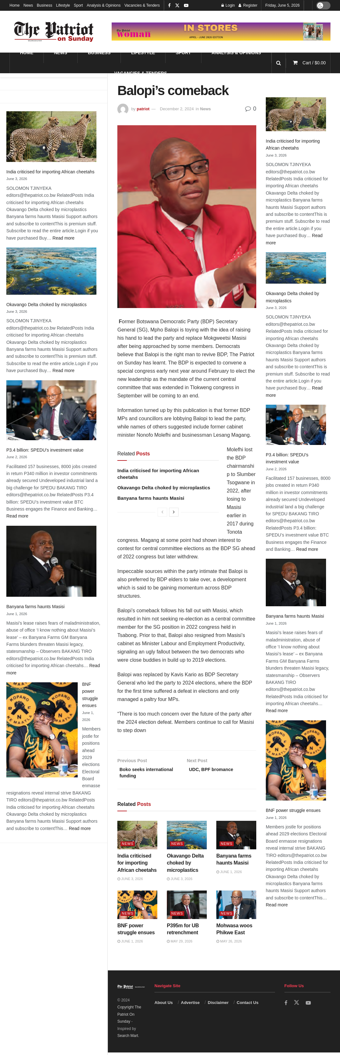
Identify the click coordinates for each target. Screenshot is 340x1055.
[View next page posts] (174, 512)
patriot (143, 108)
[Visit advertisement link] (221, 32)
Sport (78, 5)
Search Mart (127, 1038)
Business (44, 5)
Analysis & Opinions (104, 5)
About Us (163, 1005)
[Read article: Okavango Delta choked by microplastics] (187, 837)
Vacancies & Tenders (142, 5)
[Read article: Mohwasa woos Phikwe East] (236, 907)
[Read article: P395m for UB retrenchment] (187, 907)
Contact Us (247, 1005)
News (28, 5)
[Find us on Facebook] (286, 1005)
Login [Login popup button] (228, 5)
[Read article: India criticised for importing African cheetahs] (137, 837)
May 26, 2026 (229, 944)
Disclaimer (218, 1005)
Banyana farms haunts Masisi (35, 606)
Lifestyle (63, 5)
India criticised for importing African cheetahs (50, 171)
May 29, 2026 (180, 944)
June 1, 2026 (229, 874)
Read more (64, 238)
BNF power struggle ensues (293, 810)
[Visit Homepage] (54, 32)
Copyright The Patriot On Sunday (129, 1016)
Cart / (314, 62)
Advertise (190, 1005)
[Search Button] (278, 63)
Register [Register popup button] (248, 5)
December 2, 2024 (177, 108)
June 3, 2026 (130, 881)
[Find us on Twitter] (297, 1005)
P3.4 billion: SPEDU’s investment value (44, 450)
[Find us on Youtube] (309, 1005)
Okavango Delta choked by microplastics (46, 304)
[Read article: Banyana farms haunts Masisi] (236, 837)
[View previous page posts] (162, 512)
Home (15, 5)
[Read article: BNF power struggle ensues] (137, 907)
